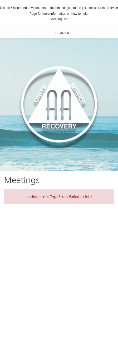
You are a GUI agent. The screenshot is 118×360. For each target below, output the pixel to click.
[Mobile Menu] (62, 33)
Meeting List (59, 19)
